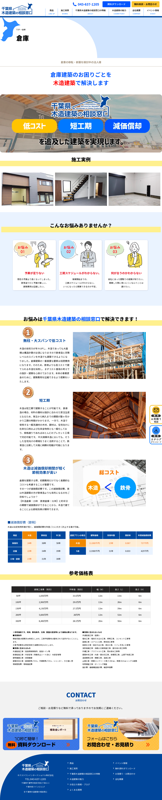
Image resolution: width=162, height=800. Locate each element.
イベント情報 (121, 763)
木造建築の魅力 (119, 12)
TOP (18, 29)
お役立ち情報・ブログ (80, 784)
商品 (51, 12)
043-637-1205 (86, 4)
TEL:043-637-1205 (35, 779)
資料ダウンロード (116, 4)
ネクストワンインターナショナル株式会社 (35, 775)
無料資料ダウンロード (125, 768)
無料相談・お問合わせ (145, 4)
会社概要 (136, 12)
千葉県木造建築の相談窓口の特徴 (90, 12)
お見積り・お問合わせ (125, 773)
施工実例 (65, 12)
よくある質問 (76, 789)
